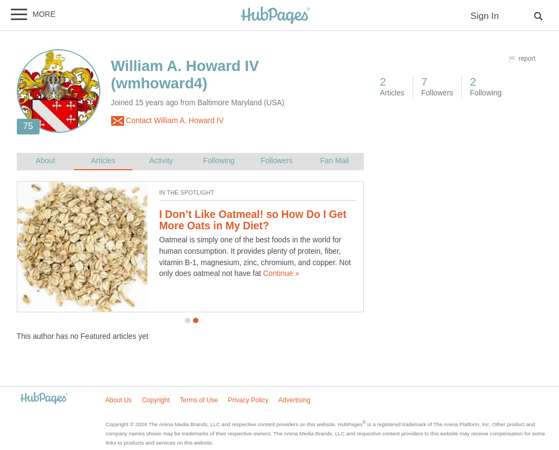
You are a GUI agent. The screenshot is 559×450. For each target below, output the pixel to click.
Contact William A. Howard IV (167, 120)
